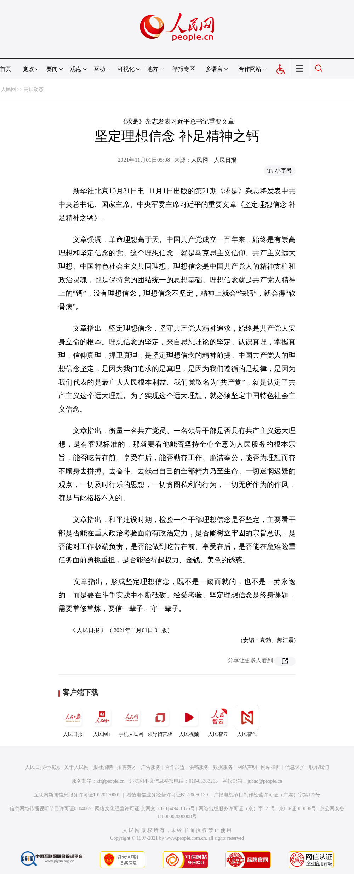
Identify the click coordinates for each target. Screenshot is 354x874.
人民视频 (189, 721)
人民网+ (102, 721)
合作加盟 (175, 767)
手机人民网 (131, 721)
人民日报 (73, 721)
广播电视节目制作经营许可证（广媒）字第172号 (267, 795)
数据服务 (223, 767)
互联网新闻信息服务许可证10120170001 (77, 795)
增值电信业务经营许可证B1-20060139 (167, 795)
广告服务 (151, 767)
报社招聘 (103, 767)
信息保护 (295, 767)
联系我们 (319, 767)
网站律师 (271, 767)
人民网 (8, 89)
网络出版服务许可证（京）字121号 (237, 808)
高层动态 (34, 89)
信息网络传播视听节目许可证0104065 (50, 808)
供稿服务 (199, 767)
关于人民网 (76, 767)
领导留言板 (160, 721)
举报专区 (183, 69)
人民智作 (247, 721)
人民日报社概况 (42, 767)
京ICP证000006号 (297, 808)
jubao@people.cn (264, 781)
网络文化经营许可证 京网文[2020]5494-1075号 (145, 808)
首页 (5, 69)
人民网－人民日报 (213, 160)
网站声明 (247, 767)
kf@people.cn (111, 781)
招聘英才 (127, 767)
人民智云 (218, 721)
